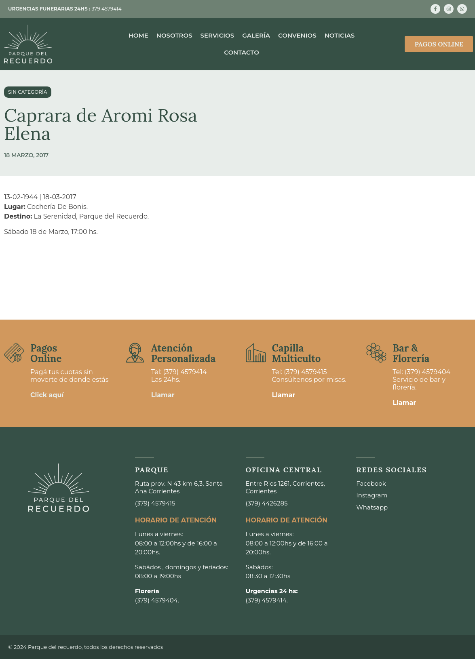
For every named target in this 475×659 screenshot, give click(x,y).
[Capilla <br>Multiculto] (256, 353)
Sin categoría (27, 92)
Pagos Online (45, 353)
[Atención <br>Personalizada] (135, 353)
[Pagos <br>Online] (14, 353)
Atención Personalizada (183, 353)
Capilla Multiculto (296, 353)
